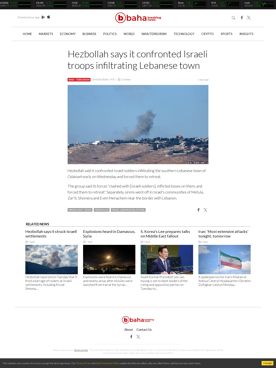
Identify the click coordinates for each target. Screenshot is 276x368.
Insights (246, 34)
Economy (68, 34)
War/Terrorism (154, 34)
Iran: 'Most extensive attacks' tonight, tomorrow (223, 233)
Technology (184, 34)
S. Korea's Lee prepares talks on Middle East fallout (165, 233)
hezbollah (102, 209)
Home (27, 34)
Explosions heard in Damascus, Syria (109, 233)
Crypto (207, 34)
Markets (46, 34)
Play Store (43, 17)
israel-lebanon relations (128, 209)
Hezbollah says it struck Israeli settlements (51, 233)
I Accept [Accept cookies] (267, 363)
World (129, 34)
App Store (48, 17)
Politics (110, 34)
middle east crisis (80, 209)
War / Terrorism (79, 79)
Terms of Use (81, 349)
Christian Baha (100, 79)
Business (89, 34)
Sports (226, 34)
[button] (199, 209)
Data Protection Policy (107, 363)
